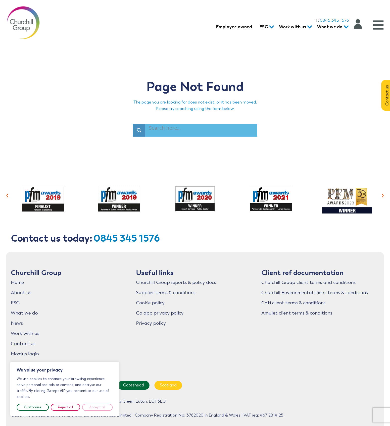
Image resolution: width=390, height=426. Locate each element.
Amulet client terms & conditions (296, 313)
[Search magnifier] (139, 130)
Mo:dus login (25, 354)
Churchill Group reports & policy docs (176, 282)
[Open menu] (377, 25)
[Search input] (165, 128)
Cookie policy (150, 303)
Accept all (97, 407)
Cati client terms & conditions (293, 303)
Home (17, 282)
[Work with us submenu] (308, 27)
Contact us (23, 343)
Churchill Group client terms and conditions (308, 282)
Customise (33, 407)
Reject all (65, 407)
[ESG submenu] (270, 27)
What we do (24, 313)
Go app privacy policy (160, 313)
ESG (15, 303)
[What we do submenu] (345, 27)
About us (21, 292)
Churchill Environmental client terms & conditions (314, 292)
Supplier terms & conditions (165, 292)
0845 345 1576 (334, 20)
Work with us (25, 333)
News (17, 323)
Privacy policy (151, 323)
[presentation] (7, 195)
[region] (64, 389)
